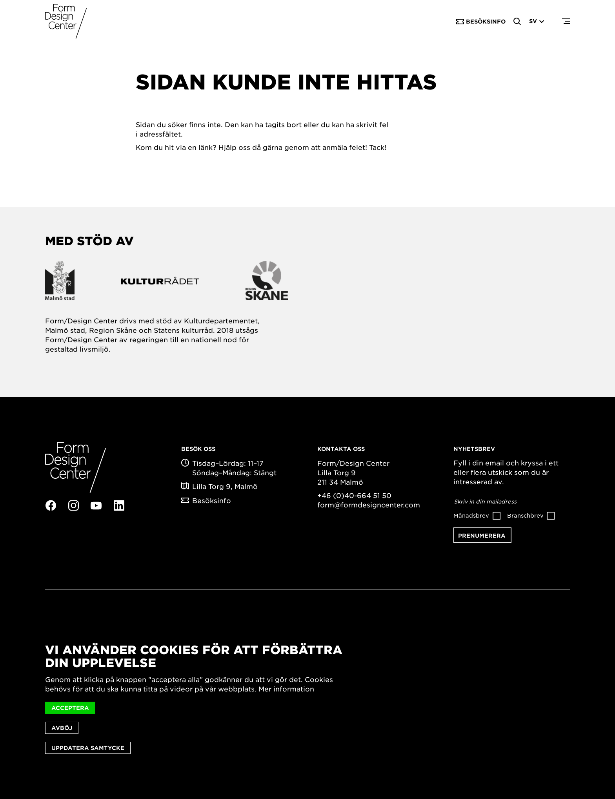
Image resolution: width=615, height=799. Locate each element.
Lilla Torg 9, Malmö (225, 486)
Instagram (73, 505)
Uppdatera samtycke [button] (87, 747)
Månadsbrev (471, 515)
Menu (566, 22)
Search (517, 22)
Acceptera (70, 707)
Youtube (96, 506)
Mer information (286, 689)
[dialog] (307, 698)
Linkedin (118, 505)
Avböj (61, 727)
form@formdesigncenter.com (368, 505)
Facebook (50, 505)
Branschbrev (525, 515)
